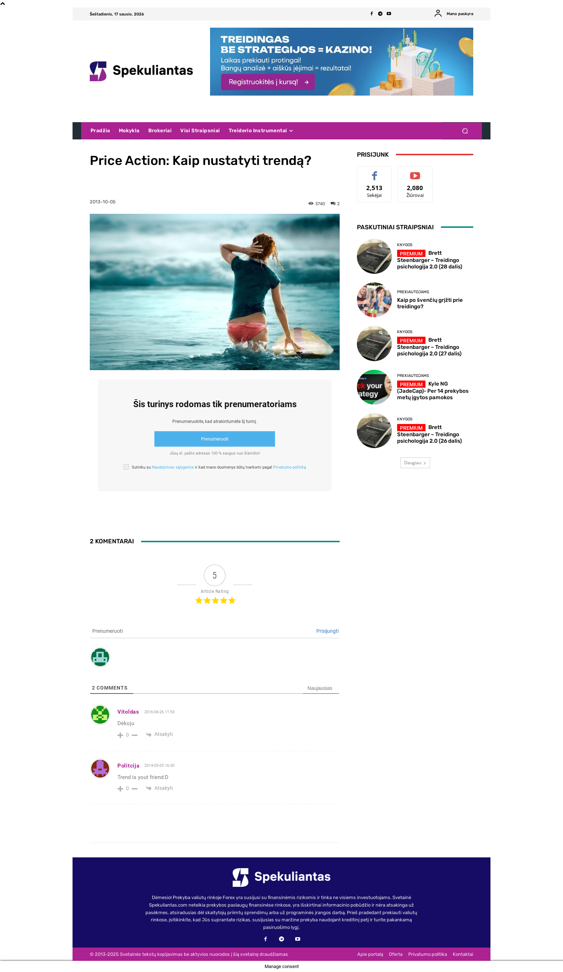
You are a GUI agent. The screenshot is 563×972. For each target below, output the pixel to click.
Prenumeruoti (214, 439)
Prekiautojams (413, 292)
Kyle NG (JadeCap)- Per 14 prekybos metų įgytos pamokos (433, 391)
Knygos (405, 245)
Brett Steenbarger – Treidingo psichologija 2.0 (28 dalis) (429, 260)
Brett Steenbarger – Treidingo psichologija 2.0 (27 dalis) (429, 347)
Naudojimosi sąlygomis (173, 467)
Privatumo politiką (289, 467)
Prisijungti (327, 631)
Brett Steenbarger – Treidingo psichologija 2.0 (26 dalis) (429, 434)
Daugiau (415, 463)
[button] (464, 131)
